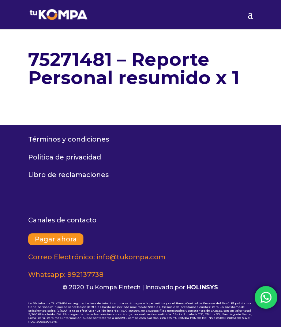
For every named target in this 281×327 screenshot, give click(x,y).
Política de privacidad (64, 157)
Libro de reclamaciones (68, 175)
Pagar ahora (56, 239)
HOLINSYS (202, 287)
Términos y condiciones (68, 139)
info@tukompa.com (131, 257)
